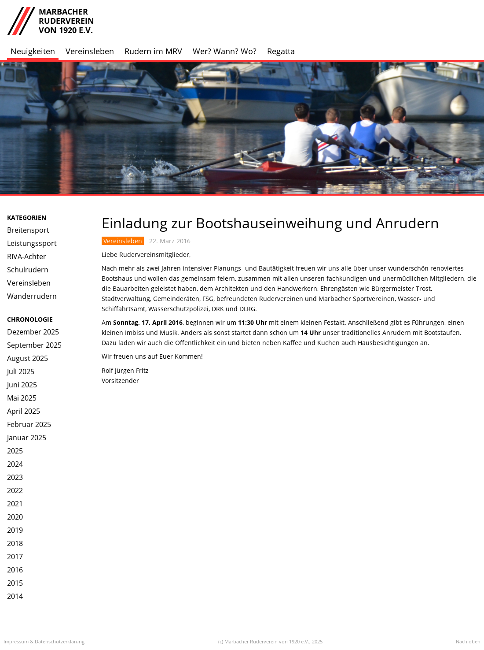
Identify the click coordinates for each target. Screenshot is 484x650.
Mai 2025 (22, 398)
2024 (15, 464)
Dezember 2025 (33, 332)
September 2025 (34, 345)
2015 (15, 583)
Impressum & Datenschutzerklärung (44, 641)
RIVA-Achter (26, 256)
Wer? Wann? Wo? (225, 51)
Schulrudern (27, 270)
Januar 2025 (26, 437)
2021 (15, 504)
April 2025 (23, 411)
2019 (15, 530)
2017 (15, 556)
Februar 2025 (29, 424)
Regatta (281, 51)
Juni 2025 (22, 385)
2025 (15, 451)
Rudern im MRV (153, 51)
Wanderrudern (32, 296)
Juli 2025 (20, 371)
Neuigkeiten (33, 51)
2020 (15, 517)
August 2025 (27, 358)
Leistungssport (32, 243)
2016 (15, 570)
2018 (15, 543)
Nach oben (468, 641)
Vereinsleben (90, 51)
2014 (15, 596)
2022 (15, 490)
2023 (15, 477)
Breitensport (28, 230)
